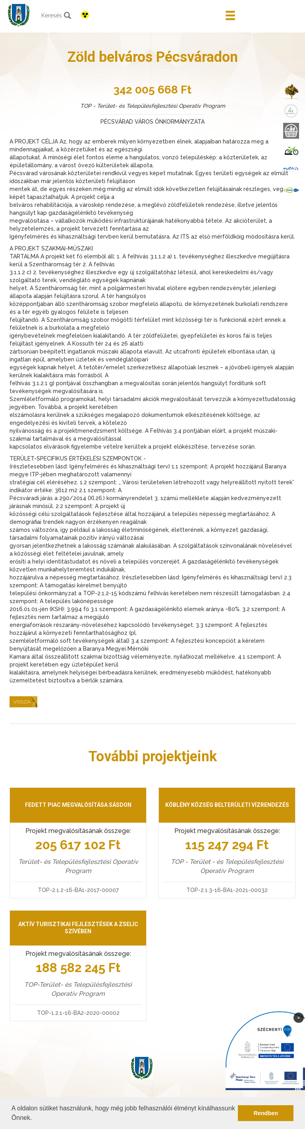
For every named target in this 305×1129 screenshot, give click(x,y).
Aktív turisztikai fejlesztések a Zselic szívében (78, 927)
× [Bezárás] (298, 1017)
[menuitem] (291, 91)
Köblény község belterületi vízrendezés (227, 805)
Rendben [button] (265, 1113)
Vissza (22, 702)
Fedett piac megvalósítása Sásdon (78, 805)
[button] (35, 1119)
